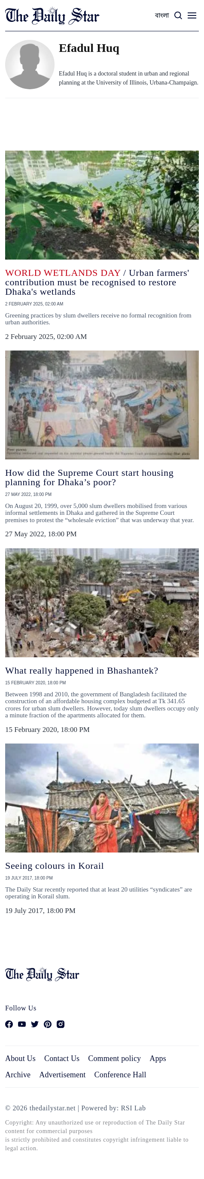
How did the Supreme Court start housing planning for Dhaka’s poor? (89, 477)
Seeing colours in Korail (54, 865)
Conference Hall (120, 1074)
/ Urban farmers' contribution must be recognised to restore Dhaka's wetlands (97, 282)
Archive (17, 1074)
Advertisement (62, 1074)
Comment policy (114, 1058)
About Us (20, 1058)
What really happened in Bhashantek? (81, 670)
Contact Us (61, 1058)
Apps (157, 1058)
